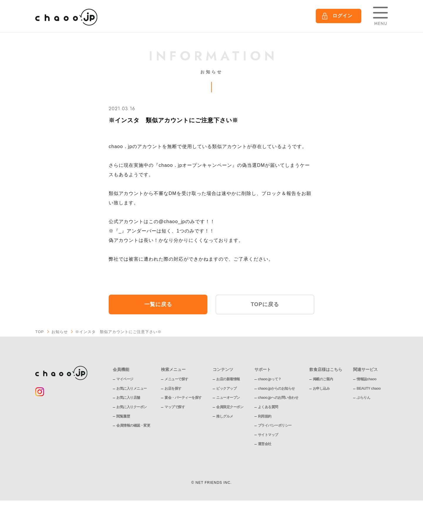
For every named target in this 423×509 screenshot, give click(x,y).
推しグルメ (224, 416)
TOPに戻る (265, 304)
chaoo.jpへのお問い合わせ (278, 398)
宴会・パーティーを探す (183, 398)
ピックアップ (226, 388)
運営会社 (264, 444)
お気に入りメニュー (131, 388)
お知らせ (59, 332)
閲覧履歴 (123, 416)
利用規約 (264, 416)
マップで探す (174, 407)
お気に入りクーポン (131, 407)
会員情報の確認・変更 (133, 425)
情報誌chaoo (366, 379)
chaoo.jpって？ (269, 379)
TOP (39, 332)
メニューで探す (176, 379)
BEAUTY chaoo (369, 388)
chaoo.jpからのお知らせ (276, 388)
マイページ (124, 379)
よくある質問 (268, 407)
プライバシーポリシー (275, 425)
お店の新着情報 (228, 379)
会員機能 (121, 369)
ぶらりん (363, 398)
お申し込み (321, 388)
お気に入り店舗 (128, 398)
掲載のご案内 (323, 379)
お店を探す (173, 388)
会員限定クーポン (229, 407)
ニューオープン (228, 398)
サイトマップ (268, 435)
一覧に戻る (158, 304)
